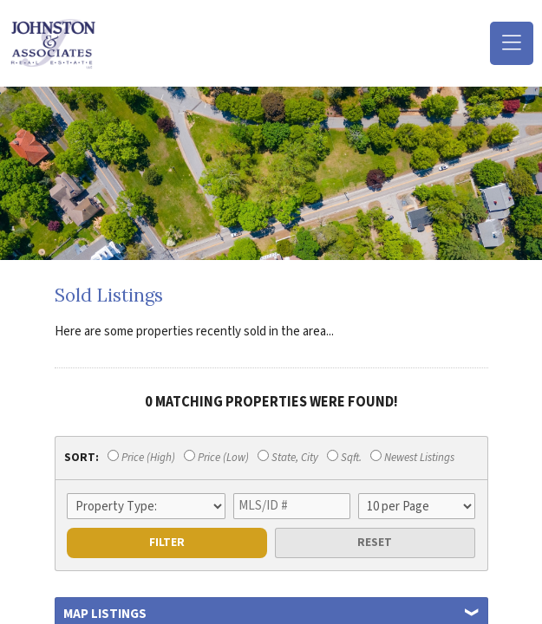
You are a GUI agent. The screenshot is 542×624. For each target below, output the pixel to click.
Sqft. (344, 457)
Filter (167, 542)
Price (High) (141, 457)
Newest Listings (412, 457)
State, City (288, 457)
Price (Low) (216, 457)
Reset (374, 542)
